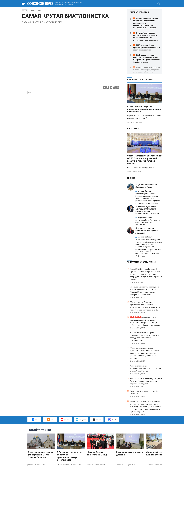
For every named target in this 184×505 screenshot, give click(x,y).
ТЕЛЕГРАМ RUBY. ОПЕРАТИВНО (141, 262)
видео (30, 92)
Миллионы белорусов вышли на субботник (157, 453)
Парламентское (63, 465)
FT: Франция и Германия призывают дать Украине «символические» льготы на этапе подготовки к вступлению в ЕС (145, 306)
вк (34, 419)
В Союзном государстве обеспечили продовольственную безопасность (144, 109)
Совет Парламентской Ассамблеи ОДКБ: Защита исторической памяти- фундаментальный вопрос (144, 159)
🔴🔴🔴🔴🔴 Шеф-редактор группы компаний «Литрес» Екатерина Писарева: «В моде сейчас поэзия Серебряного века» (145, 321)
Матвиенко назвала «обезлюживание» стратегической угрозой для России (145, 368)
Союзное (120, 465)
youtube (65, 419)
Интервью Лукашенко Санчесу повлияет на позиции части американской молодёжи (147, 210)
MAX (112, 419)
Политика (132, 129)
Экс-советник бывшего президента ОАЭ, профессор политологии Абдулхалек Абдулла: (146, 381)
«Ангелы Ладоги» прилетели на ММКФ (97, 453)
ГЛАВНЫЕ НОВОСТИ (138, 12)
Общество (150, 465)
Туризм (30, 465)
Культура (90, 465)
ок (50, 419)
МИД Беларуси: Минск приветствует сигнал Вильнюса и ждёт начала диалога (146, 47)
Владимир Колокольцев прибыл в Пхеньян (145, 392)
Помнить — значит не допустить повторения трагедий (146, 230)
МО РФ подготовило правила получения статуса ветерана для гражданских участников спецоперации (144, 336)
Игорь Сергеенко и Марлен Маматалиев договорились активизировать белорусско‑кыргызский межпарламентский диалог (145, 23)
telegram (81, 419)
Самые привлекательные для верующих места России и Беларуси (40, 455)
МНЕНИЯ (131, 178)
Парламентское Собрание (140, 79)
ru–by (97, 419)
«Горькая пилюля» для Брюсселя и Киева (146, 185)
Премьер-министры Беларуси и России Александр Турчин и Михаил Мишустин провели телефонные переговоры (144, 290)
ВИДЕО (24, 10)
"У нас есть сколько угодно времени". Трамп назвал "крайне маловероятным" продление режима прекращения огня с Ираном (144, 353)
